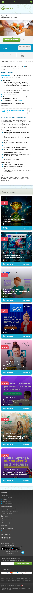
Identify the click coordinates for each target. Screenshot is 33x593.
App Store (5, 548)
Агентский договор (7, 519)
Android (3, 68)
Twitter (7, 538)
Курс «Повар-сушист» (7, 75)
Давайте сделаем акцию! (9, 509)
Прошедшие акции (7, 513)
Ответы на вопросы (7, 503)
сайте (20, 100)
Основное (5, 61)
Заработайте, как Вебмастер (10, 511)
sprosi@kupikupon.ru (7, 528)
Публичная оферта (7, 523)
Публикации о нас (7, 497)
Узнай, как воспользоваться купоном (15, 111)
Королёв (16, 2)
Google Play (16, 548)
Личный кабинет (31, 2)
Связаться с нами (6, 531)
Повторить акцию (11, 40)
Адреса (12, 61)
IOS (24, 66)
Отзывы (19, 61)
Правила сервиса (6, 501)
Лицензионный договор (8, 521)
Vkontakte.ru (5, 538)
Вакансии (4, 499)
